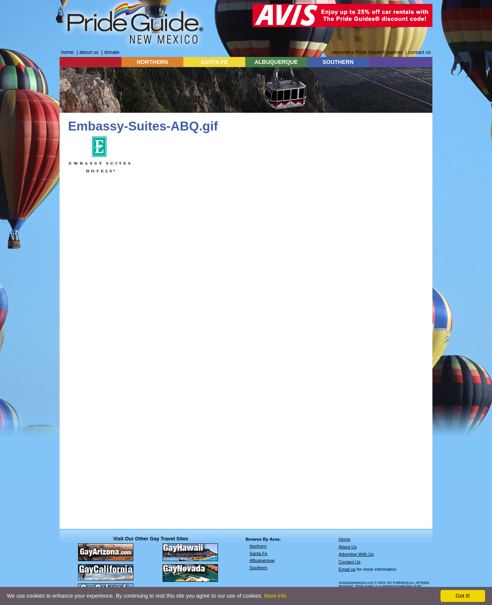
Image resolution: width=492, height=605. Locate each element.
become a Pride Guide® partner (367, 52)
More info (275, 596)
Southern (258, 567)
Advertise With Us (356, 554)
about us (88, 52)
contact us (419, 52)
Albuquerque (261, 560)
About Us (348, 547)
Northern (258, 546)
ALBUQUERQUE (276, 62)
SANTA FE (214, 62)
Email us (347, 569)
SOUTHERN (338, 62)
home (67, 52)
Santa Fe (258, 553)
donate (112, 52)
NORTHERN (152, 62)
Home (345, 539)
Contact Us (350, 562)
